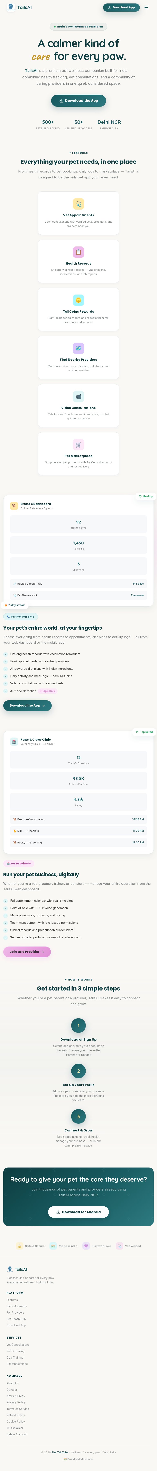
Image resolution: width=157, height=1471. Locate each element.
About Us (13, 1383)
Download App (121, 7)
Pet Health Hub (16, 1319)
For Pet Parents (17, 1306)
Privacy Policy (16, 1402)
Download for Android (78, 1212)
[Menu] (146, 7)
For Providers (15, 1312)
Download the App (78, 100)
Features (12, 1300)
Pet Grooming (16, 1351)
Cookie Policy (16, 1421)
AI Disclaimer (15, 1428)
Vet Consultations (18, 1344)
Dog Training (15, 1357)
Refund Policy (16, 1415)
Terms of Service (18, 1409)
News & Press (16, 1396)
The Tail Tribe (60, 1452)
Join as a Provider (27, 952)
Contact (12, 1389)
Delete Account (17, 1434)
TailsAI (19, 7)
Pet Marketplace (17, 1363)
